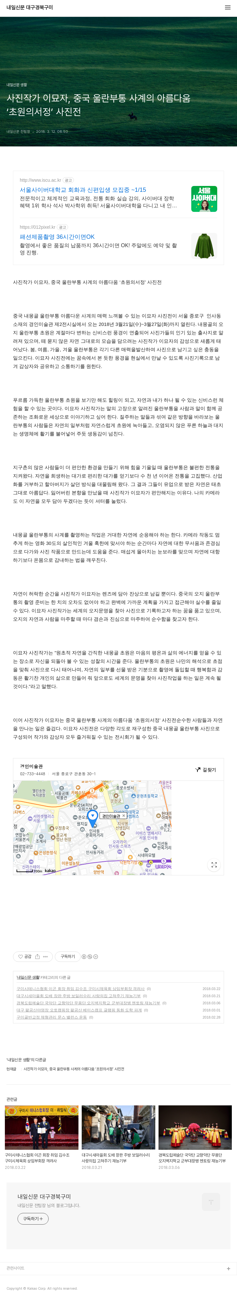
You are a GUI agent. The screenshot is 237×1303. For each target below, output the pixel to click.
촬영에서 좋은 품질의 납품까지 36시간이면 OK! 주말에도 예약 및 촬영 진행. (98, 249)
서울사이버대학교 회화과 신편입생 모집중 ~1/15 (83, 190)
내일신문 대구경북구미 (29, 8)
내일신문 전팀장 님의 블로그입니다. (49, 1205)
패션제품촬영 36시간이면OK (57, 237)
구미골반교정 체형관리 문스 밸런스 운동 (52, 1017)
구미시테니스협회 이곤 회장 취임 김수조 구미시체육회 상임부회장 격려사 (81, 988)
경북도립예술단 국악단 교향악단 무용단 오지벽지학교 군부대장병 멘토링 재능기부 (88, 1003)
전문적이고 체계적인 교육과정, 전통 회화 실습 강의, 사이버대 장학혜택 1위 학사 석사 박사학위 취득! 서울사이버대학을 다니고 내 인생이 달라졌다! (98, 202)
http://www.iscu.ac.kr (40, 180)
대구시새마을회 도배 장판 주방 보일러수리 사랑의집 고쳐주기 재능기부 (79, 996)
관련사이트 (15, 1268)
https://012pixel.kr (37, 227)
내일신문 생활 (28, 977)
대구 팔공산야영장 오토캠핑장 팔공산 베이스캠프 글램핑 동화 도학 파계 (79, 1010)
